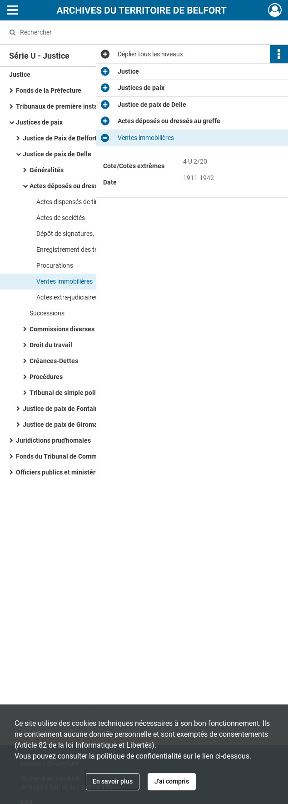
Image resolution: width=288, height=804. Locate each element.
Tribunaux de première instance (62, 106)
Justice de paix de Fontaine (62, 408)
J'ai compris (171, 781)
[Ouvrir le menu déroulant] (12, 10)
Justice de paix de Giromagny (65, 424)
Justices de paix (39, 122)
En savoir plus (113, 781)
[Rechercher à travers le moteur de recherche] (134, 32)
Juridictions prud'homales (53, 440)
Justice (19, 74)
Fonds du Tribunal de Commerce (62, 456)
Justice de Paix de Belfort (60, 138)
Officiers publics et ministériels (61, 472)
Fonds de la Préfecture (48, 90)
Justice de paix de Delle (57, 154)
